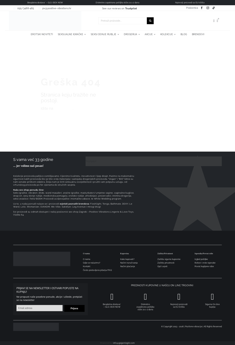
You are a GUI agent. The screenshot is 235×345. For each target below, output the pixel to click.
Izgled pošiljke (201, 259)
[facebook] (201, 8)
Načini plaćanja (127, 266)
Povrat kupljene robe (204, 266)
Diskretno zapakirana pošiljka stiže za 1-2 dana (145, 307)
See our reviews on (119, 8)
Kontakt (86, 266)
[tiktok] (213, 8)
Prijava (74, 308)
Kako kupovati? (127, 259)
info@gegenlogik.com (124, 343)
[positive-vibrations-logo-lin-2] (45, 12)
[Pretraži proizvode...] (122, 20)
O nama (86, 259)
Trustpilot (91, 161)
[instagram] (207, 8)
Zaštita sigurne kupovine (168, 259)
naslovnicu (63, 108)
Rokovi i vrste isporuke (205, 263)
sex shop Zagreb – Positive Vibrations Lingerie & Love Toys (101, 212)
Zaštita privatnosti (165, 263)
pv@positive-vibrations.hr (56, 8)
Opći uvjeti (162, 266)
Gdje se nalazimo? (91, 263)
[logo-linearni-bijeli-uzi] (41, 252)
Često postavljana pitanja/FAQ (97, 270)
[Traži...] (150, 20)
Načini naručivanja (129, 263)
